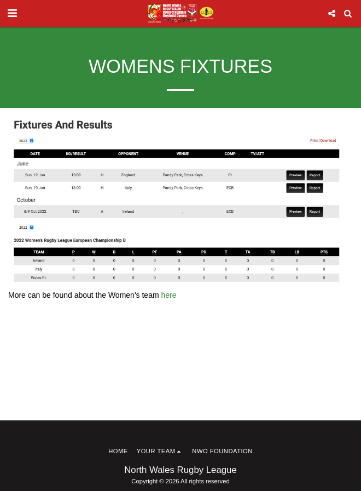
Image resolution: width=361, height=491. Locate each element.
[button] (12, 13)
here (168, 295)
